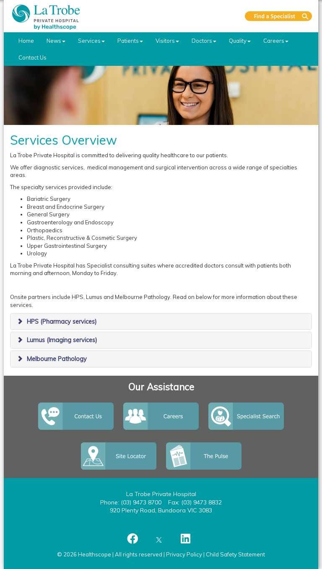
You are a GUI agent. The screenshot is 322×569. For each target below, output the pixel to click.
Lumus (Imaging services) (62, 340)
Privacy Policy (184, 554)
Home (26, 40)
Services (91, 40)
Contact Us (32, 57)
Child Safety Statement (235, 554)
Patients (130, 40)
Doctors (204, 40)
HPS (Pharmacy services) (62, 321)
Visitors (167, 40)
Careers (275, 40)
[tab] (161, 322)
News (56, 40)
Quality (240, 40)
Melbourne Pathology (57, 359)
